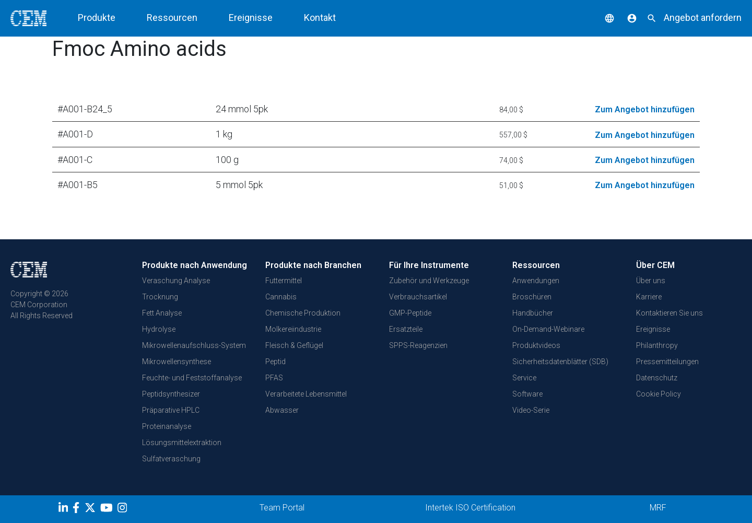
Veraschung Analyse (176, 280)
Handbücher (532, 313)
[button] (601, 17)
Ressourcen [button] (172, 17)
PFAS (274, 378)
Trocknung (160, 297)
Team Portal (282, 508)
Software (527, 394)
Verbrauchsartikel (418, 297)
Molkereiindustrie (293, 329)
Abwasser (282, 410)
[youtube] (107, 509)
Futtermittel (283, 280)
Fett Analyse (162, 313)
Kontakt (320, 17)
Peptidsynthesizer (171, 394)
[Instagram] (124, 509)
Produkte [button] (96, 17)
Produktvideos (536, 345)
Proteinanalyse (166, 426)
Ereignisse (251, 17)
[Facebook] (79, 509)
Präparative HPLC (170, 410)
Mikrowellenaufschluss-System (194, 345)
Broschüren (531, 297)
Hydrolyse (158, 329)
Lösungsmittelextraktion (181, 442)
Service (524, 378)
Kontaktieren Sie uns (669, 313)
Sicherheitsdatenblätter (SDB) (560, 361)
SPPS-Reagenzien (418, 345)
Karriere (649, 297)
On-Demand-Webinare (548, 329)
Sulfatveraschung (171, 459)
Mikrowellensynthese (176, 361)
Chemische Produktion (302, 313)
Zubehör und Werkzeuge (429, 280)
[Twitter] (91, 509)
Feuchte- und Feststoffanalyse (192, 378)
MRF (658, 508)
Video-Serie (530, 410)
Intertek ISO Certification (470, 508)
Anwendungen (535, 280)
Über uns (650, 280)
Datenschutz (656, 378)
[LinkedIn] (64, 509)
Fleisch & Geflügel (294, 345)
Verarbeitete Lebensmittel (306, 394)
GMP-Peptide (410, 313)
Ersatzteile (405, 329)
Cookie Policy (658, 394)
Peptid (275, 361)
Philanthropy (657, 345)
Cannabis (281, 297)
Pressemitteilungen (667, 361)
